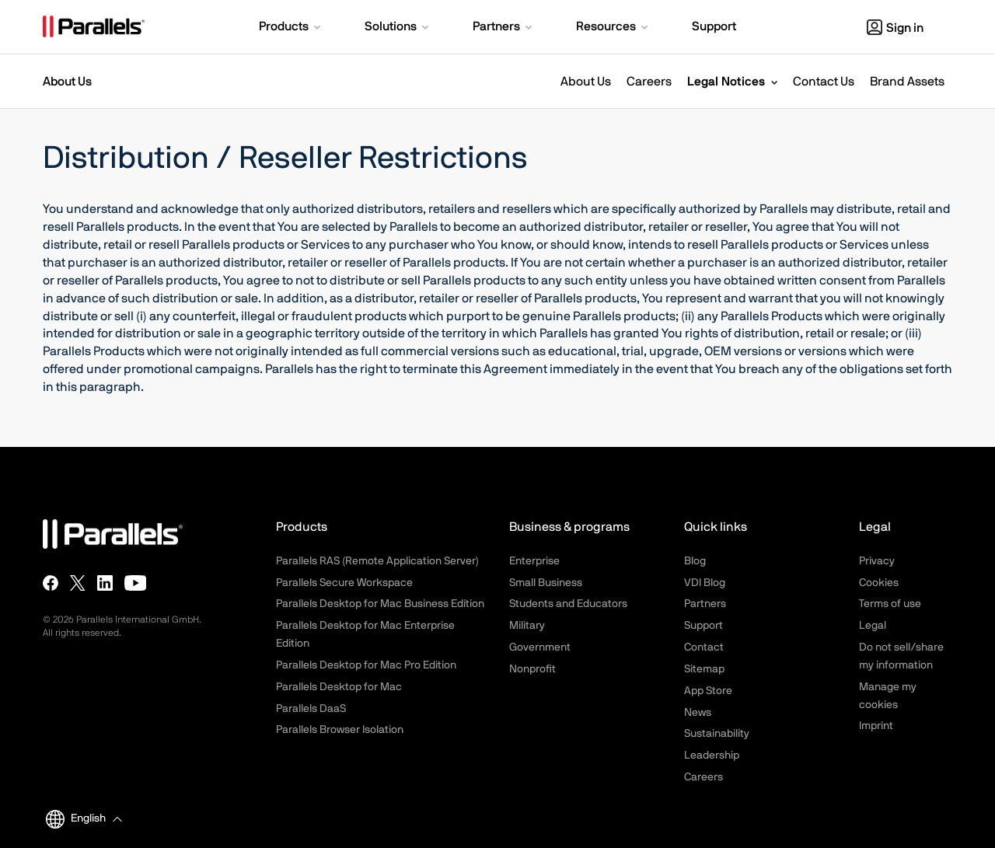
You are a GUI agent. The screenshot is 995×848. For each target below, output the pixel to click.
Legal (872, 625)
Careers (649, 81)
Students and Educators (568, 603)
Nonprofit (532, 669)
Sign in (895, 28)
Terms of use (890, 603)
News (697, 712)
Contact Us (823, 81)
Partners (705, 603)
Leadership (711, 755)
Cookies (879, 583)
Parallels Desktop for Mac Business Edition (380, 603)
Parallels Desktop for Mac (339, 687)
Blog (695, 561)
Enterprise (534, 561)
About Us (585, 81)
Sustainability (716, 733)
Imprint (876, 726)
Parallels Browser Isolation (339, 729)
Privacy (877, 561)
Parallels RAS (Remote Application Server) (377, 561)
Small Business (545, 583)
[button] (291, 28)
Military (527, 625)
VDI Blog (704, 583)
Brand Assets (907, 81)
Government (540, 647)
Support (703, 625)
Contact (704, 647)
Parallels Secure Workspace (344, 583)
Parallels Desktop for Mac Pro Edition (366, 665)
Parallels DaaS (311, 708)
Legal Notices (726, 81)
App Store (708, 691)
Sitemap (704, 669)
